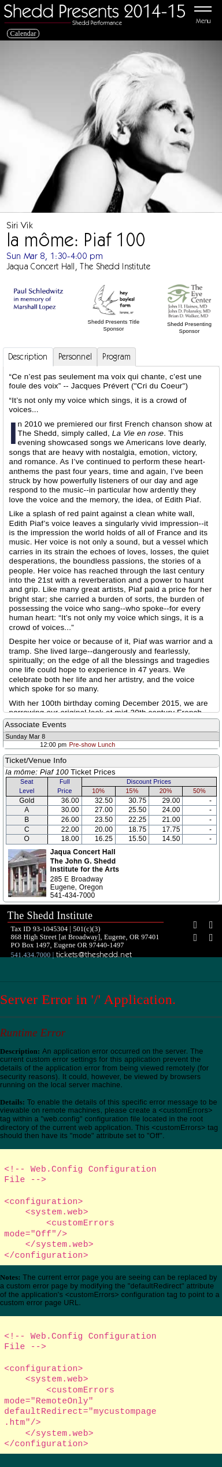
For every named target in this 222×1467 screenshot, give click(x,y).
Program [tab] (116, 356)
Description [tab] (28, 356)
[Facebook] (190, 926)
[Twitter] (207, 926)
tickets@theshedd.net (94, 954)
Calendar (23, 33)
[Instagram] (190, 938)
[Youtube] (207, 938)
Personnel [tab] (75, 356)
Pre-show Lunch (92, 744)
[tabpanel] (111, 606)
